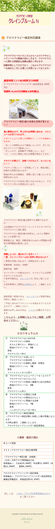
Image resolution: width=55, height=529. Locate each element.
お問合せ (28, 284)
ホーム (27, 522)
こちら (31, 310)
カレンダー (25, 278)
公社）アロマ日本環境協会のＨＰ (34, 493)
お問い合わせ (27, 519)
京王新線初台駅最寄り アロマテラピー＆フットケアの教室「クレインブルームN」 (25, 18)
